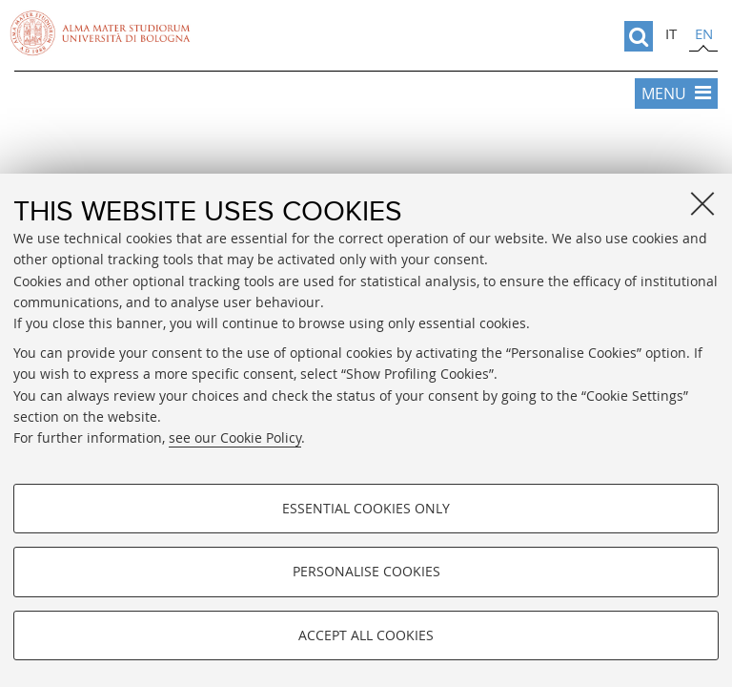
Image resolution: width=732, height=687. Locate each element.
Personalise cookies (366, 571)
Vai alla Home (366, 162)
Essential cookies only (366, 508)
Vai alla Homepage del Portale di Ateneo (100, 33)
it (671, 33)
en (704, 33)
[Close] (702, 203)
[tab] (671, 36)
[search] (638, 36)
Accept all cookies (366, 635)
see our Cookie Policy (235, 437)
